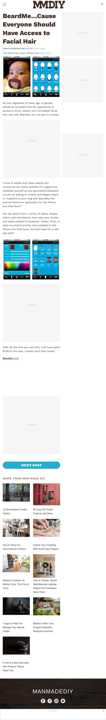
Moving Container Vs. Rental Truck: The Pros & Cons (16, 553)
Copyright (53, 679)
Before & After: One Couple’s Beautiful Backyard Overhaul (43, 596)
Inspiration (18, 48)
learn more (45, 53)
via (16, 358)
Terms (80, 679)
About (25, 679)
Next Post (31, 433)
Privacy (68, 679)
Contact (39, 679)
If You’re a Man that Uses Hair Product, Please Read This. (16, 635)
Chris (6, 48)
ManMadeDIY (53, 660)
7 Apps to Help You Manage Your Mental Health (13, 596)
